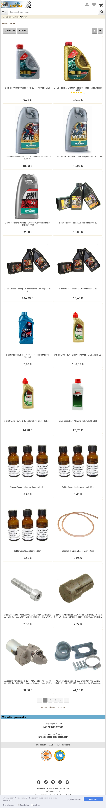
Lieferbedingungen (53, 791)
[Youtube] (60, 782)
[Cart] (101, 5)
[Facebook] (38, 782)
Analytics (36, 805)
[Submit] (102, 12)
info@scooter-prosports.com (53, 737)
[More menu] (87, 5)
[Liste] (100, 31)
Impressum (41, 745)
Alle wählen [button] (93, 799)
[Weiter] (66, 700)
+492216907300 (53, 727)
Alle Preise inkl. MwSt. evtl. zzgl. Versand (53, 788)
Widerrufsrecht (63, 745)
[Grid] (94, 31)
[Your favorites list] (94, 5)
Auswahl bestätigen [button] (74, 799)
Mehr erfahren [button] (8, 800)
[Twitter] (45, 782)
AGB (51, 745)
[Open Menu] (4, 12)
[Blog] (53, 782)
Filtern (22, 30)
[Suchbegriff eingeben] (53, 12)
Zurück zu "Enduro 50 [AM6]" (14, 17)
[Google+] (67, 782)
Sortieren (9, 30)
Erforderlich (24, 805)
